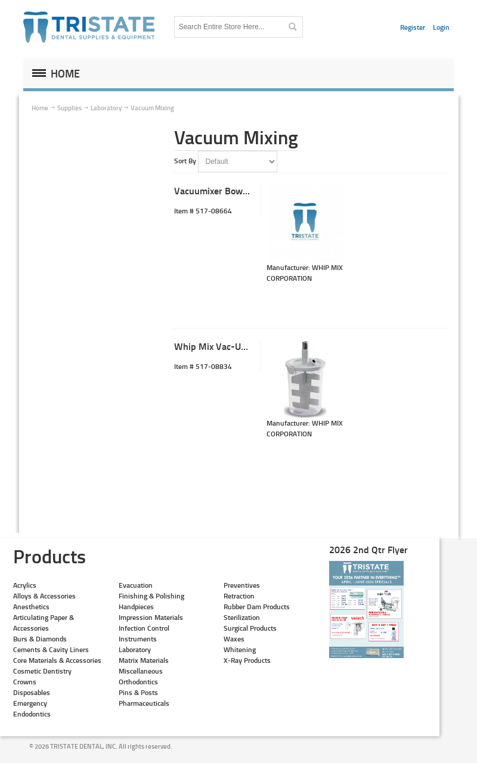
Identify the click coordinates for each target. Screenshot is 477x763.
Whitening (240, 649)
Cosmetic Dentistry (42, 671)
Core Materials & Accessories (57, 660)
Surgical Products (250, 628)
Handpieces (136, 606)
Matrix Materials (144, 660)
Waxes (234, 639)
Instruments (138, 639)
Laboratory (135, 649)
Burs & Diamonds (40, 639)
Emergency (30, 703)
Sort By (185, 161)
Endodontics (32, 714)
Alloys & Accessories (44, 596)
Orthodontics (138, 682)
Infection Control (144, 628)
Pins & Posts (138, 692)
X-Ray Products (247, 660)
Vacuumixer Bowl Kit (216, 190)
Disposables (31, 692)
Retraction (239, 596)
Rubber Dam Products (257, 606)
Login (441, 27)
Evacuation (136, 585)
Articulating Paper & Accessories (43, 622)
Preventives (242, 585)
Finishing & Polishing (151, 596)
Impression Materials (151, 617)
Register (412, 27)
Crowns (24, 682)
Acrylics (24, 585)
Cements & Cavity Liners (51, 649)
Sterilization (242, 617)
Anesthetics (31, 606)
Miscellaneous (141, 671)
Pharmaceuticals (144, 703)
